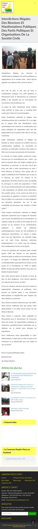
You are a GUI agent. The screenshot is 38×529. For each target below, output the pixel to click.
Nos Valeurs (28, 478)
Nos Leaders (5, 480)
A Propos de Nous (18, 478)
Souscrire (32, 513)
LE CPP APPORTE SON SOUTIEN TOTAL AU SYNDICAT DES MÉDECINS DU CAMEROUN (23, 375)
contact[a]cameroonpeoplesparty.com (17, 500)
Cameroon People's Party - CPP (15, 459)
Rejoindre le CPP (30, 480)
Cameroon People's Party (15, 525)
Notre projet (17, 480)
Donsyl (23, 526)
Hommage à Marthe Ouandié (20, 408)
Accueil (4, 478)
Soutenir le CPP (6, 483)
